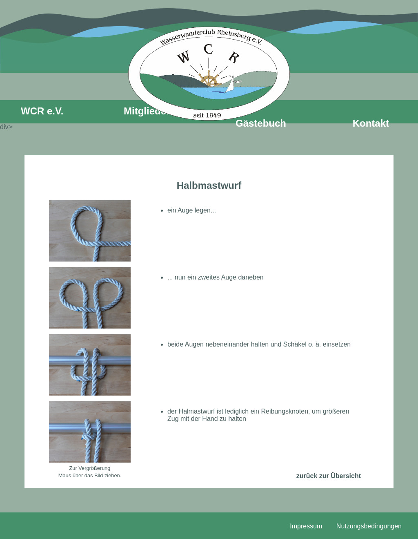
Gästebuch (261, 123)
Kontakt (371, 123)
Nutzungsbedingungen (369, 526)
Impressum (306, 526)
